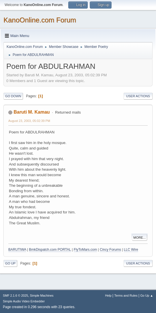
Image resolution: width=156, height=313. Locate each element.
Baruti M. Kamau (31, 112)
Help (108, 295)
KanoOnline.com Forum (39, 20)
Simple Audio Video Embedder (24, 301)
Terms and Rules (126, 295)
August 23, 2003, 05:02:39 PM (29, 121)
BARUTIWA (17, 250)
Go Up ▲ (146, 295)
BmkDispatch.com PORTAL (50, 250)
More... (139, 237)
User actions (138, 96)
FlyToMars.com (85, 250)
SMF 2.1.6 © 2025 (15, 295)
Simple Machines (41, 295)
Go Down (13, 96)
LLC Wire (131, 250)
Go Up (10, 263)
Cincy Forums (110, 250)
